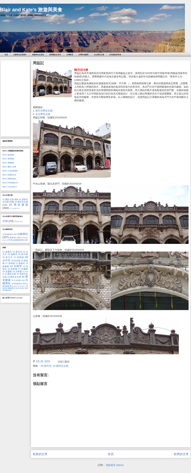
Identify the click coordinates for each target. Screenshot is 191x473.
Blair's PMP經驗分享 (10, 183)
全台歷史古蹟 (99, 55)
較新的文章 (40, 454)
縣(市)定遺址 (19, 288)
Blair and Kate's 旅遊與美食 (31, 9)
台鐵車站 (22, 233)
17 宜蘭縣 (23, 269)
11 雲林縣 (10, 263)
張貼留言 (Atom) (115, 465)
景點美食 (16, 221)
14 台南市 (16, 266)
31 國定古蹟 (8, 199)
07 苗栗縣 (19, 257)
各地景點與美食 (115, 55)
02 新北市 (17, 252)
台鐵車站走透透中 (20, 55)
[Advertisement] (15, 98)
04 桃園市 (12, 254)
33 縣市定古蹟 (60, 366)
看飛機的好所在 (55, 55)
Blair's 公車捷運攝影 (10, 171)
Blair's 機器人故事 (9, 167)
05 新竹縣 (23, 254)
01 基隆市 (7, 252)
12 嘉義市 (20, 263)
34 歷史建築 (18, 204)
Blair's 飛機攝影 (8, 163)
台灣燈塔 (69, 55)
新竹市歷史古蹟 (44, 110)
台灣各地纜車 (83, 55)
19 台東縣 (17, 271)
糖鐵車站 (13, 238)
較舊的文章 (181, 454)
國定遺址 (23, 286)
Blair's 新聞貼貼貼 (9, 179)
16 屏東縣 (12, 269)
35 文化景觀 (13, 208)
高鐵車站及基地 (38, 55)
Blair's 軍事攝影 (8, 159)
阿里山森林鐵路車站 (16, 240)
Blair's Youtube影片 (9, 187)
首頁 (6, 55)
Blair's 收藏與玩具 (9, 175)
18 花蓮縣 (7, 271)
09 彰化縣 (15, 260)
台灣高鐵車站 (7, 234)
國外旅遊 (17, 286)
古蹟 (5, 221)
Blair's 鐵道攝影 (8, 155)
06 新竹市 (46, 366)
